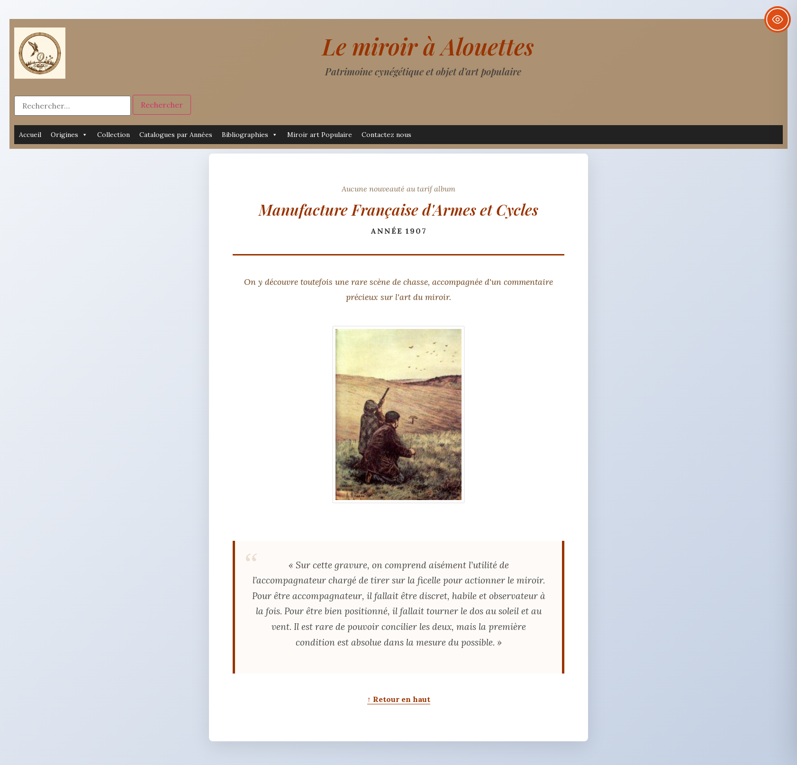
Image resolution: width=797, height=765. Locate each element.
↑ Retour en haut (398, 699)
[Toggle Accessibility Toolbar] (777, 19)
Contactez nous (386, 134)
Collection (113, 134)
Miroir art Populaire (319, 134)
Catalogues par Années (175, 134)
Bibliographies (250, 134)
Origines (69, 134)
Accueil (30, 134)
